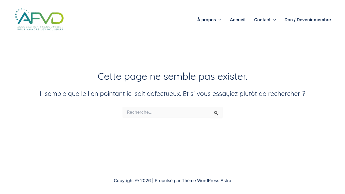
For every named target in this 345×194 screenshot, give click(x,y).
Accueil (238, 19)
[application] (218, 19)
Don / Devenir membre (307, 19)
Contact (265, 19)
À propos (209, 19)
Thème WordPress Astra (206, 180)
